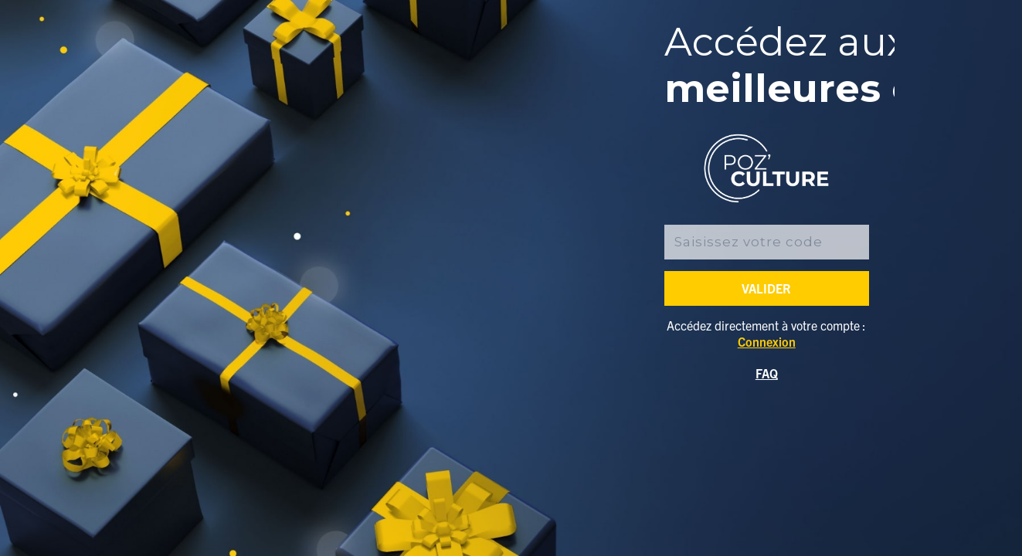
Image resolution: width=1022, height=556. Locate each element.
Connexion (767, 341)
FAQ (766, 373)
